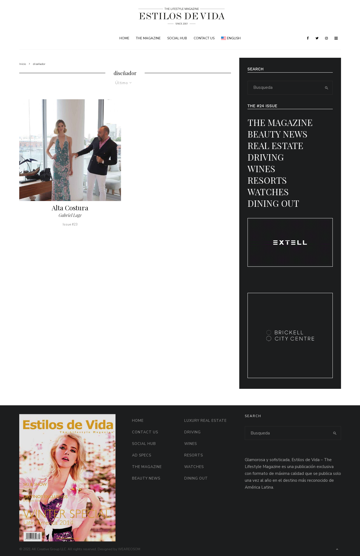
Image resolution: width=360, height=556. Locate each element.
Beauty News (277, 134)
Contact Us (204, 38)
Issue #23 (70, 224)
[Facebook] (308, 38)
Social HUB (177, 38)
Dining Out (273, 203)
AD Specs (141, 455)
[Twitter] (317, 38)
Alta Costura (70, 208)
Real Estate (275, 145)
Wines (261, 168)
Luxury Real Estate (205, 420)
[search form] (284, 87)
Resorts (267, 180)
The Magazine (148, 38)
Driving (266, 157)
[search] (326, 87)
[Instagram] (326, 38)
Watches (268, 191)
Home (124, 38)
